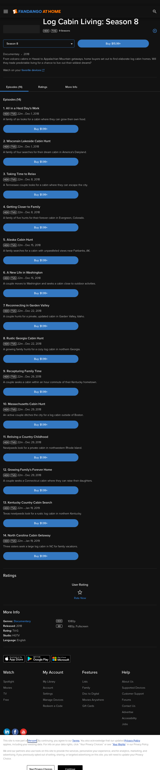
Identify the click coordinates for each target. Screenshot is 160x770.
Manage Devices (53, 694)
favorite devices (33, 64)
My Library (49, 676)
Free (6, 694)
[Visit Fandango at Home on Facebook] (15, 727)
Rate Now (80, 592)
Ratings (42, 81)
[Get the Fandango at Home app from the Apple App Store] (14, 653)
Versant (32, 735)
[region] (80, 749)
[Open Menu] (6, 6)
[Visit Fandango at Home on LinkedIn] (6, 727)
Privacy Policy (132, 735)
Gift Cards (88, 700)
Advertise (127, 706)
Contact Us (128, 700)
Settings (48, 688)
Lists (85, 676)
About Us (127, 676)
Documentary (22, 615)
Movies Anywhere (93, 694)
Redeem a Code (53, 700)
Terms (75, 735)
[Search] (154, 6)
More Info (71, 81)
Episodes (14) (14, 81)
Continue (70, 763)
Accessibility (129, 712)
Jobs (125, 718)
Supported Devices (133, 682)
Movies (7, 682)
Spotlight (8, 676)
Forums (126, 694)
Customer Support (133, 688)
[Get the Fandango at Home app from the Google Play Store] (38, 653)
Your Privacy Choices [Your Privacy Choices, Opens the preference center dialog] (40, 763)
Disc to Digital (90, 688)
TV (5, 688)
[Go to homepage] (36, 6)
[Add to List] (155, 25)
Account (48, 682)
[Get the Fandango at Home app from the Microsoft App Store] (60, 653)
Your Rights (119, 739)
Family (86, 682)
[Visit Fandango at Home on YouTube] (23, 727)
